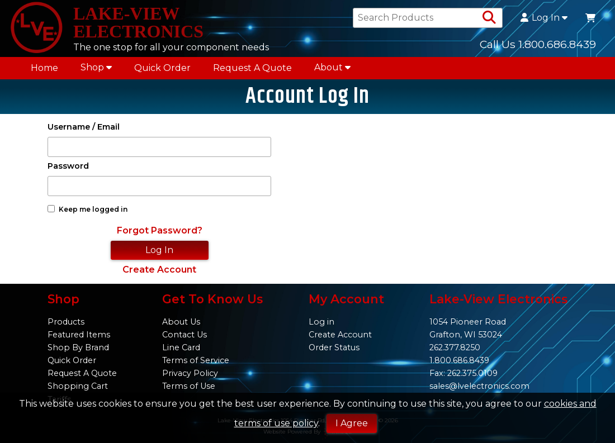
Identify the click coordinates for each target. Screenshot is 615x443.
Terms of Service (195, 360)
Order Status (334, 347)
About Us (181, 322)
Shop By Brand (78, 347)
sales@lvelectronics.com (479, 386)
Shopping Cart (78, 386)
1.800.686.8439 (459, 360)
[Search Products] (489, 18)
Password (68, 166)
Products (66, 322)
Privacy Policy (190, 373)
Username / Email (84, 127)
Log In (544, 18)
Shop (96, 67)
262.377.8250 (454, 347)
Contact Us (184, 335)
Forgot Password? (159, 230)
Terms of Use (188, 386)
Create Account (159, 269)
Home (44, 68)
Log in (321, 322)
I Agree (351, 423)
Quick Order (162, 68)
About (332, 67)
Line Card (181, 347)
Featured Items (79, 335)
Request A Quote (252, 68)
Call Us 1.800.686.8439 (538, 44)
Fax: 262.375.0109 (463, 373)
